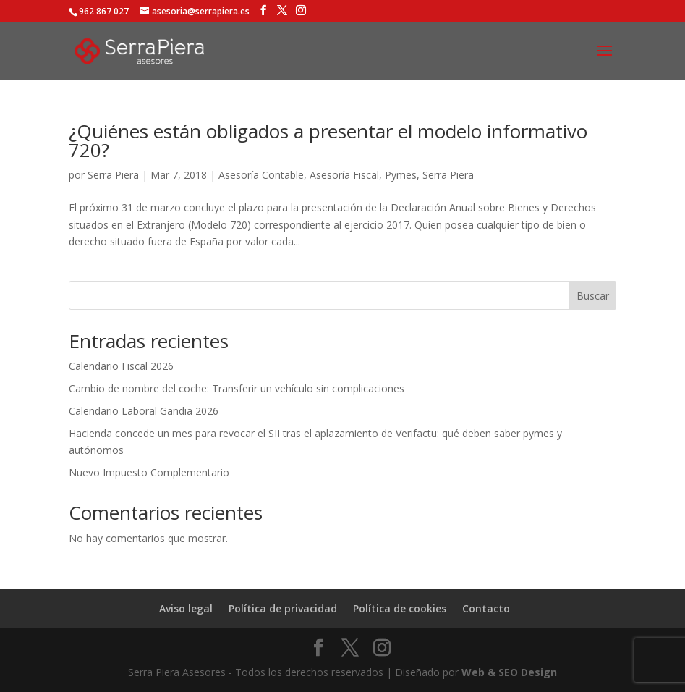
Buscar (592, 296)
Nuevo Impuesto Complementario (149, 472)
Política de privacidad (283, 608)
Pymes (401, 175)
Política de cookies (399, 608)
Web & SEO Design (509, 672)
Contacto (486, 608)
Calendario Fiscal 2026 (121, 366)
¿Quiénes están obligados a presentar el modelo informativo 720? (328, 140)
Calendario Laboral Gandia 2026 (143, 411)
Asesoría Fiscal (344, 175)
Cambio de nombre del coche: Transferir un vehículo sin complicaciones (236, 388)
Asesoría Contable (261, 175)
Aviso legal (186, 608)
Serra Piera (113, 175)
